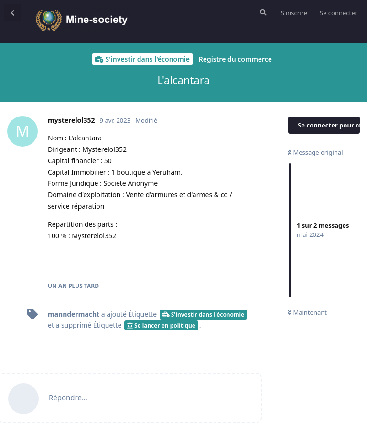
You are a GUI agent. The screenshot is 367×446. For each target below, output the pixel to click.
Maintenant (307, 312)
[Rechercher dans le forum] (262, 12)
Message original (315, 152)
